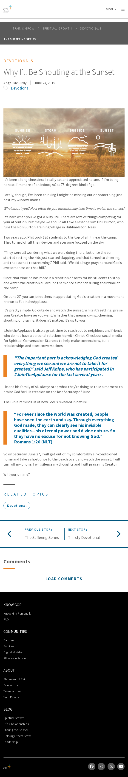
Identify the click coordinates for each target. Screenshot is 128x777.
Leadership (10, 742)
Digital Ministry (13, 652)
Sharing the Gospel (15, 730)
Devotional (20, 88)
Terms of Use (11, 691)
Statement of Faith (15, 679)
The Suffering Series (19, 39)
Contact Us (10, 685)
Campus (8, 640)
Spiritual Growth (58, 28)
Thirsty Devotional (84, 537)
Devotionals (90, 28)
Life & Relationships (16, 724)
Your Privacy (11, 697)
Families (8, 646)
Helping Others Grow (17, 736)
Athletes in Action (14, 658)
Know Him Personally (17, 613)
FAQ (6, 619)
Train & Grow (24, 28)
